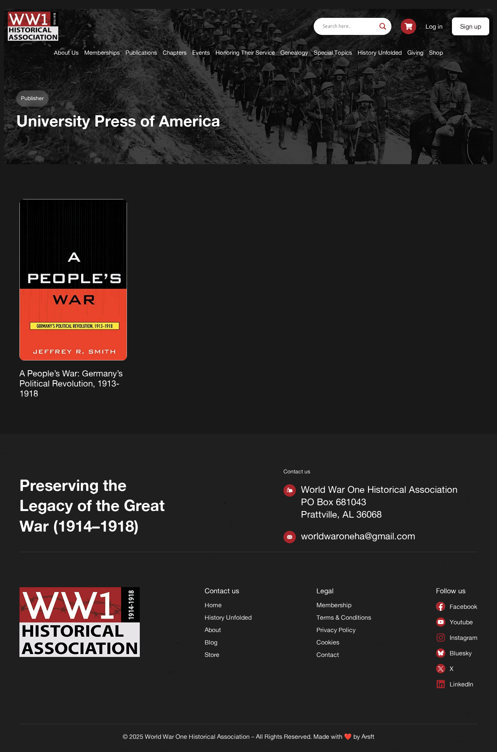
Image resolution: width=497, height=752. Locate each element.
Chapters (175, 52)
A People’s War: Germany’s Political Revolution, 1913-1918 (71, 383)
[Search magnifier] (382, 26)
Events (201, 52)
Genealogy (294, 52)
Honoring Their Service (245, 52)
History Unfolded (380, 52)
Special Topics (333, 52)
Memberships (102, 52)
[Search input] (349, 26)
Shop (436, 52)
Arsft (367, 736)
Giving (415, 52)
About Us (66, 52)
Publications (141, 52)
